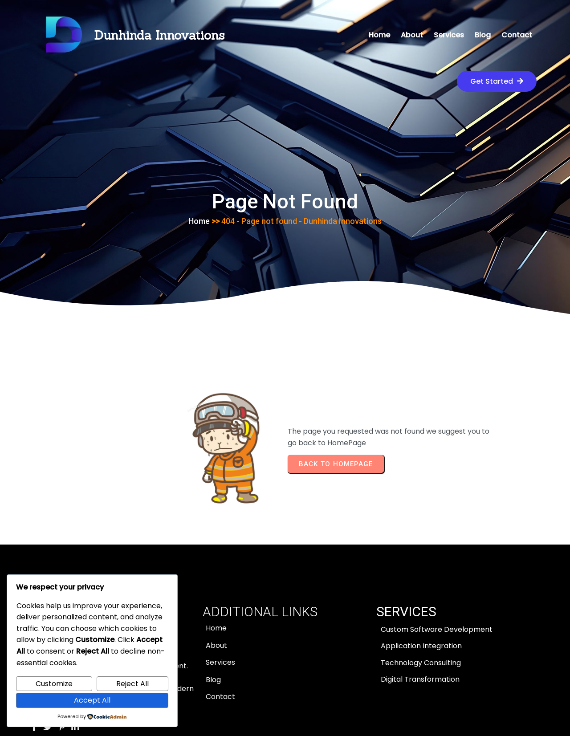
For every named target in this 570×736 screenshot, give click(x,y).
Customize (54, 684)
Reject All (132, 684)
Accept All (92, 700)
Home (199, 178)
